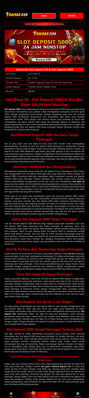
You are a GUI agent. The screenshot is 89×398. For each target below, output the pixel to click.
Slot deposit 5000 (12, 109)
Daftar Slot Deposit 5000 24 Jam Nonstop (44, 24)
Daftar (33, 395)
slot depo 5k (78, 181)
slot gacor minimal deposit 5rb (56, 366)
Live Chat (78, 395)
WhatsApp (55, 395)
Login (11, 395)
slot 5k (71, 253)
